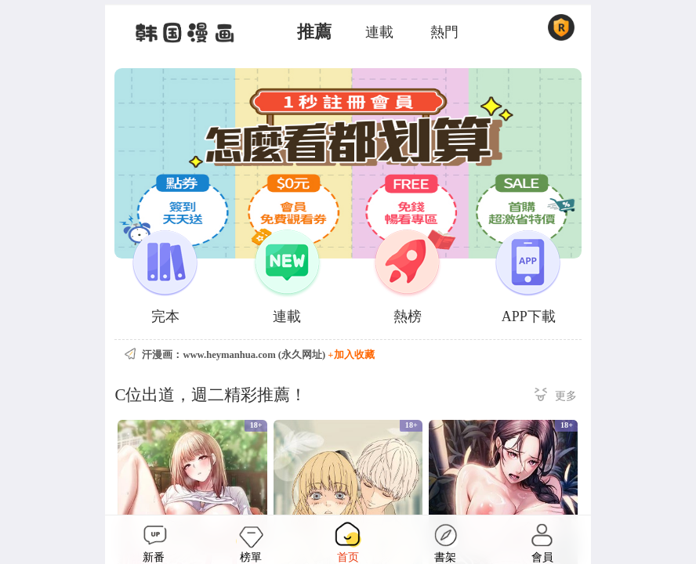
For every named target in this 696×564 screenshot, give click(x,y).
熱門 (444, 32)
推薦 (314, 32)
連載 (379, 32)
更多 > (556, 396)
